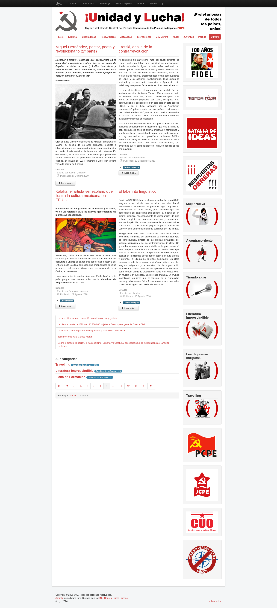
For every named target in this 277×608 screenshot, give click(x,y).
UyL (58, 3)
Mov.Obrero (161, 37)
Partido (202, 37)
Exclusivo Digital (131, 167)
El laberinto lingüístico (137, 191)
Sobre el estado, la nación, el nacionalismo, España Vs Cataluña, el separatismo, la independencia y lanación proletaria (113, 344)
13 (136, 386)
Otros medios (67, 301)
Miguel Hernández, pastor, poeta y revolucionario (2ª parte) (85, 49)
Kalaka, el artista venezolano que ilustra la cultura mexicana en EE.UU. (84, 195)
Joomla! (59, 598)
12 (128, 386)
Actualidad (126, 37)
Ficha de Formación (70, 377)
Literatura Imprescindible (74, 371)
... (74, 386)
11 (120, 386)
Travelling (62, 364)
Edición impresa (124, 3)
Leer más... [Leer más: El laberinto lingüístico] (128, 308)
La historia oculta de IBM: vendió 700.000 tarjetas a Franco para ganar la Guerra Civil (101, 324)
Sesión (153, 3)
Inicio (61, 37)
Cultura (215, 37)
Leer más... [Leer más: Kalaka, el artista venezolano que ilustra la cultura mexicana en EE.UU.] (65, 306)
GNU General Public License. (113, 598)
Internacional (144, 37)
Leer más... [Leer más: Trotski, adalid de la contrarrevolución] (128, 172)
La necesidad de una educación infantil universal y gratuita (87, 318)
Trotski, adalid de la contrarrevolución (135, 49)
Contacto (72, 3)
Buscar (141, 3)
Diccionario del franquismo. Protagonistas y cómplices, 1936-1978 (91, 330)
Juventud (189, 37)
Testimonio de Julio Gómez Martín (75, 336)
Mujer (176, 37)
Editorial (72, 37)
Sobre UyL (105, 3)
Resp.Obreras (108, 37)
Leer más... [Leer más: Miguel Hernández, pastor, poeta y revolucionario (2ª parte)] (65, 183)
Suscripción (88, 3)
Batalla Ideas (89, 37)
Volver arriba (215, 601)
